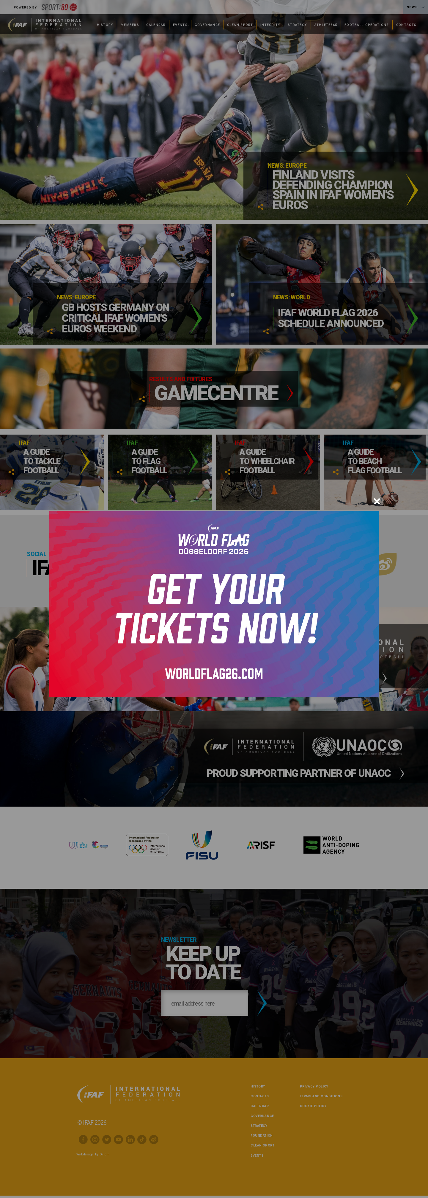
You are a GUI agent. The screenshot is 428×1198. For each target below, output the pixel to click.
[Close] (376, 501)
